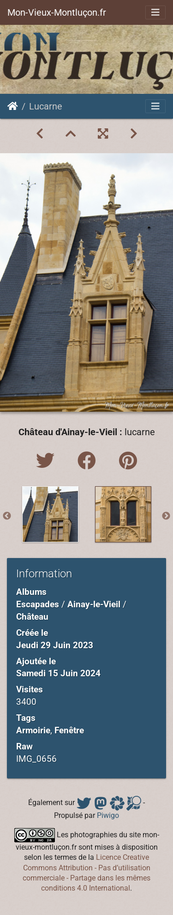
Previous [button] (7, 516)
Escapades (37, 604)
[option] (50, 514)
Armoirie (33, 730)
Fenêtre (69, 730)
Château (32, 616)
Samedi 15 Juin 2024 (58, 673)
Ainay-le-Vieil (93, 604)
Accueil (12, 106)
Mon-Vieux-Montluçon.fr (56, 12)
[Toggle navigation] (155, 12)
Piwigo (108, 815)
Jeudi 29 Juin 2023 (54, 645)
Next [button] (166, 516)
